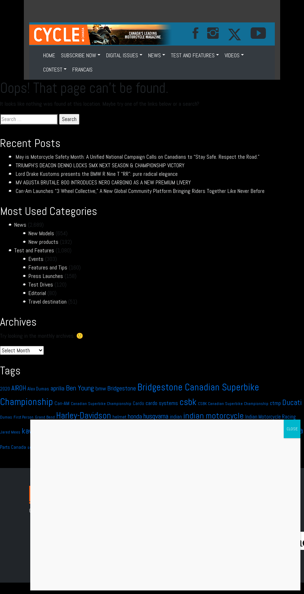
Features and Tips (47, 267)
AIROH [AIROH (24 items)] (18, 388)
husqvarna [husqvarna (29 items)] (155, 416)
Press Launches (45, 276)
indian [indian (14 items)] (176, 417)
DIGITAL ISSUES (122, 55)
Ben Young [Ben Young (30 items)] (80, 388)
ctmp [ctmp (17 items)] (275, 403)
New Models (41, 233)
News (154, 55)
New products (43, 242)
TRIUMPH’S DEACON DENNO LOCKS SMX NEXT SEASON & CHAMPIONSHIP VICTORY (100, 165)
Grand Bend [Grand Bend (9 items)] (45, 417)
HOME (49, 55)
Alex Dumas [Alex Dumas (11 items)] (38, 389)
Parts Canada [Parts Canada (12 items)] (13, 447)
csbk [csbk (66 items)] (187, 402)
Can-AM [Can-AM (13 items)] (61, 403)
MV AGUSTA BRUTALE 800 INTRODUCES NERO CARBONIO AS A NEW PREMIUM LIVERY (103, 182)
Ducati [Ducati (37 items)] (292, 402)
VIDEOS (232, 55)
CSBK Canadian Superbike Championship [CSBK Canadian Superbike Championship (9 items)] (233, 403)
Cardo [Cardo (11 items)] (138, 403)
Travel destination (47, 301)
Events (35, 259)
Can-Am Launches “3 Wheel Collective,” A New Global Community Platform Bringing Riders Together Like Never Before (140, 191)
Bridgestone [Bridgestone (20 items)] (122, 388)
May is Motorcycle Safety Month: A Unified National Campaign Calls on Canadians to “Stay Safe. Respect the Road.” (138, 157)
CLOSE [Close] (292, 429)
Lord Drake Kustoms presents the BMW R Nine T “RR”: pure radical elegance (97, 174)
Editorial (37, 293)
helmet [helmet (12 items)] (119, 417)
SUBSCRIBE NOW (78, 55)
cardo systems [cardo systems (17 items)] (162, 403)
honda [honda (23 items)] (135, 416)
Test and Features (193, 55)
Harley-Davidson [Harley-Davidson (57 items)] (83, 415)
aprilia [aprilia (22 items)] (57, 388)
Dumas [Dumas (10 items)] (6, 417)
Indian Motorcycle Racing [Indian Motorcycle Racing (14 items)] (270, 417)
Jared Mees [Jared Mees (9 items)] (10, 432)
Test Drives (40, 284)
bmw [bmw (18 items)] (100, 388)
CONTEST (52, 69)
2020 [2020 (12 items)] (5, 389)
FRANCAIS (82, 69)
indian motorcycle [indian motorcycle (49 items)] (213, 415)
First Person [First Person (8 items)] (23, 417)
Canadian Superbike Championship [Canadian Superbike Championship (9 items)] (101, 403)
